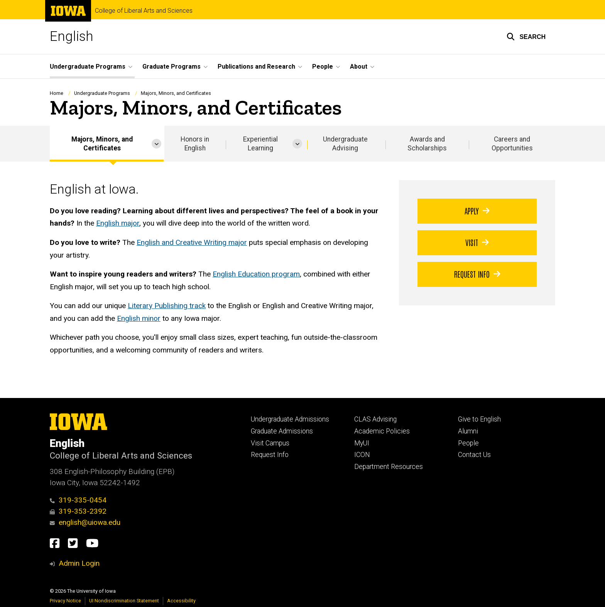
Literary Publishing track (167, 305)
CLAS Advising (375, 419)
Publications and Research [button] (256, 66)
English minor (139, 318)
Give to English (479, 419)
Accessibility (181, 601)
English (71, 36)
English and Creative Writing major (192, 242)
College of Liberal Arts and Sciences (144, 10)
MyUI (361, 443)
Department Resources (388, 466)
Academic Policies (382, 431)
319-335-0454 (78, 500)
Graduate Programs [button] (171, 66)
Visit (477, 242)
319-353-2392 (78, 511)
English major (117, 223)
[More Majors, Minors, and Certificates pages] (156, 144)
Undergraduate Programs (102, 93)
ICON (362, 455)
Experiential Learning (260, 143)
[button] (526, 36)
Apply (477, 211)
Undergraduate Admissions (290, 419)
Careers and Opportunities (512, 143)
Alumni (468, 431)
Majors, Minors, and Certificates (102, 143)
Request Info (477, 274)
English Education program (256, 274)
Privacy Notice (65, 601)
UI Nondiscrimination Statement (124, 601)
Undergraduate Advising (345, 143)
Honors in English (195, 143)
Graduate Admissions (282, 431)
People (468, 443)
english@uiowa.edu (85, 522)
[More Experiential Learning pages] (297, 144)
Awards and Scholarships (427, 143)
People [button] (322, 66)
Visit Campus (270, 443)
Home (56, 93)
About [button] (358, 66)
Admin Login (79, 563)
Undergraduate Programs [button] (87, 66)
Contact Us (474, 455)
